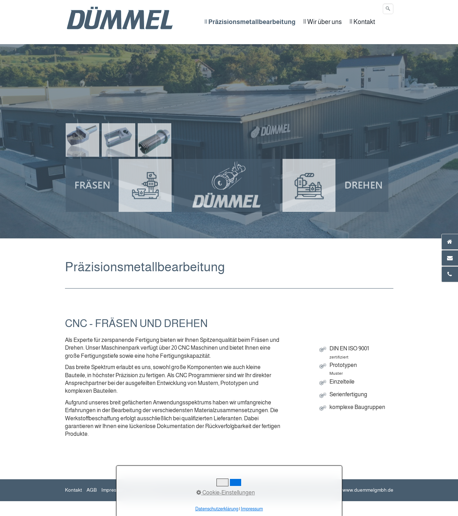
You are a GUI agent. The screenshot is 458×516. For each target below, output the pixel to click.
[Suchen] (388, 9)
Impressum (113, 490)
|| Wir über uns (322, 21)
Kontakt (73, 490)
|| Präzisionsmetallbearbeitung (250, 21)
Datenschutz (144, 490)
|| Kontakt (362, 21)
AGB (92, 490)
